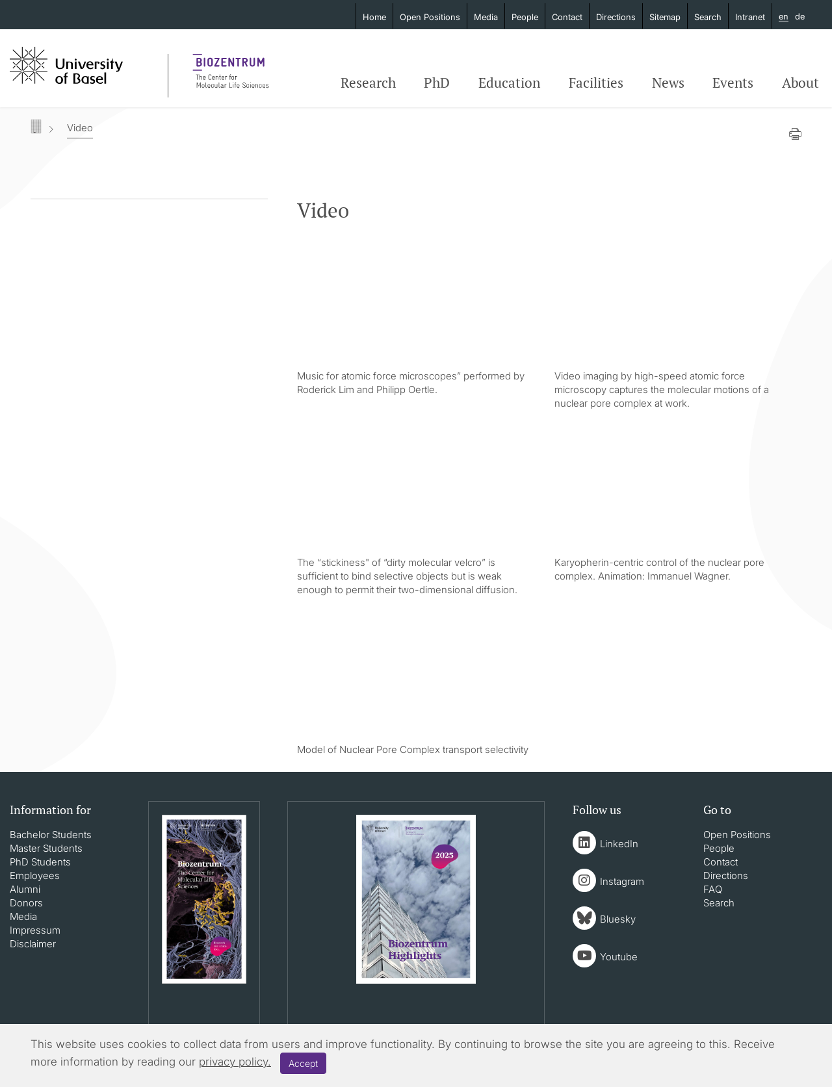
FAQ (712, 889)
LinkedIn (619, 844)
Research (368, 82)
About (800, 82)
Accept (303, 1063)
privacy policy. (235, 1061)
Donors (26, 903)
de (800, 16)
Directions (616, 17)
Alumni (25, 889)
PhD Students (40, 862)
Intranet (750, 17)
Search (708, 17)
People (525, 17)
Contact (567, 17)
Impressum (35, 930)
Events (732, 82)
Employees (35, 875)
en (783, 16)
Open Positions (430, 17)
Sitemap (665, 17)
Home (374, 17)
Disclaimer (33, 944)
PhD (437, 82)
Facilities (596, 82)
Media (486, 17)
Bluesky (618, 919)
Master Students (46, 848)
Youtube (619, 957)
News (668, 82)
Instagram (622, 881)
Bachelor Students (51, 834)
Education (509, 82)
